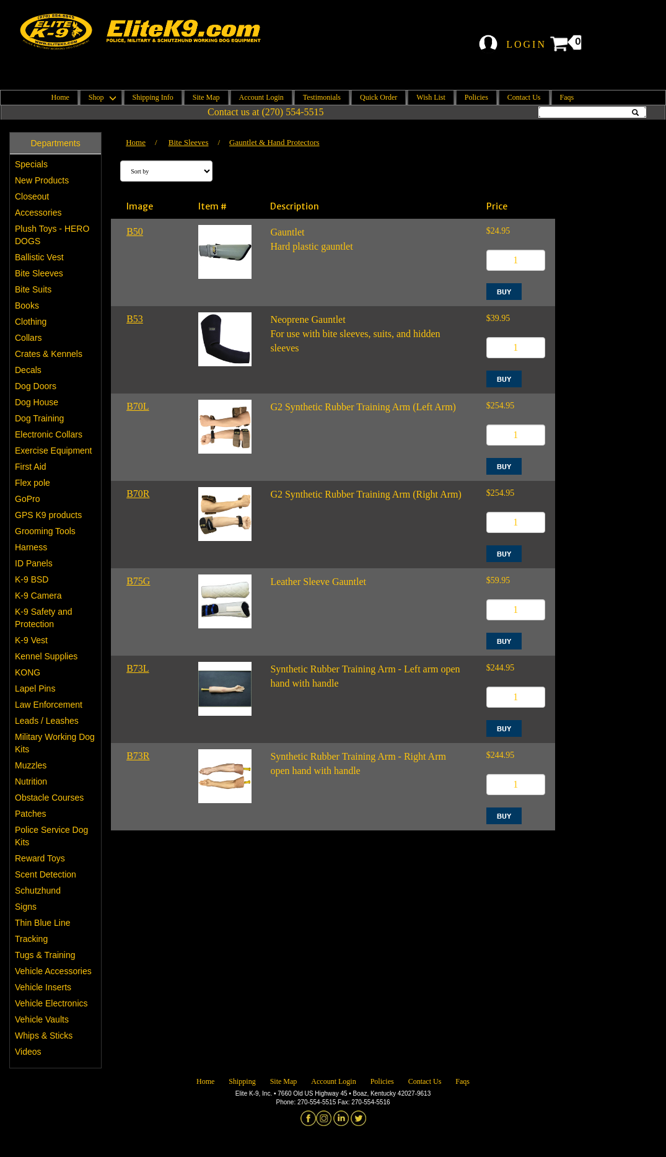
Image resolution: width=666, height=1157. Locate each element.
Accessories (38, 213)
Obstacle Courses (49, 798)
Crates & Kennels (48, 354)
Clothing (30, 322)
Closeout (32, 196)
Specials (31, 164)
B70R (137, 493)
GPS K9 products (48, 515)
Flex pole (32, 483)
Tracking (31, 939)
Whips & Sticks (43, 1035)
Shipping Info (153, 97)
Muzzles (30, 765)
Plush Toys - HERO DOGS (52, 235)
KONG (27, 672)
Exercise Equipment (53, 450)
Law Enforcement (48, 705)
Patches (30, 814)
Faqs (567, 97)
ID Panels (34, 563)
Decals (28, 370)
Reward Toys (40, 858)
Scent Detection (45, 874)
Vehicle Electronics (51, 1003)
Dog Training (39, 418)
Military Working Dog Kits (55, 743)
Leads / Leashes (47, 721)
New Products (42, 180)
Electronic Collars (48, 434)
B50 (134, 231)
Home (60, 97)
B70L (137, 406)
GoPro (27, 499)
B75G (138, 581)
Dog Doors (35, 386)
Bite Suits (33, 289)
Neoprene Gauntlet (307, 319)
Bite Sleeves (39, 273)
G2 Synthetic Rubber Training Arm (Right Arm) (365, 494)
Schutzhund (38, 890)
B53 (134, 319)
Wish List (430, 97)
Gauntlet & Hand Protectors (274, 142)
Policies (476, 97)
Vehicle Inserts (43, 987)
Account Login (261, 97)
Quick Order (378, 97)
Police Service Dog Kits (51, 836)
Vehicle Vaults (42, 1019)
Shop (101, 97)
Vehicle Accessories (53, 971)
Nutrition (31, 781)
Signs (26, 907)
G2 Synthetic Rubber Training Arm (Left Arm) (363, 407)
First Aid (30, 467)
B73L (137, 668)
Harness (31, 547)
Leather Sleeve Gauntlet (318, 581)
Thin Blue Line (43, 923)
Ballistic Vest (39, 257)
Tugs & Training (45, 955)
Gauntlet (287, 232)
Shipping (242, 1081)
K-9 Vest (31, 640)
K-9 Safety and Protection (43, 618)
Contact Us (524, 97)
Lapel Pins (35, 688)
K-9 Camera (38, 595)
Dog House (36, 402)
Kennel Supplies (46, 656)
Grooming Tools (45, 531)
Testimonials (322, 97)
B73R (137, 755)
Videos (28, 1052)
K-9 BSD (31, 579)
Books (27, 305)
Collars (28, 338)
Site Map (206, 97)
